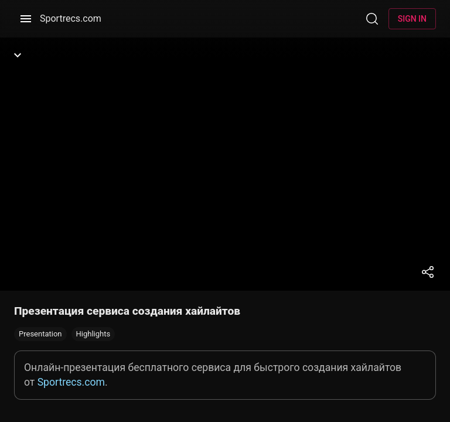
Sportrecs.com (70, 18)
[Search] (372, 19)
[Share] (428, 272)
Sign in (412, 18)
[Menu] (26, 18)
